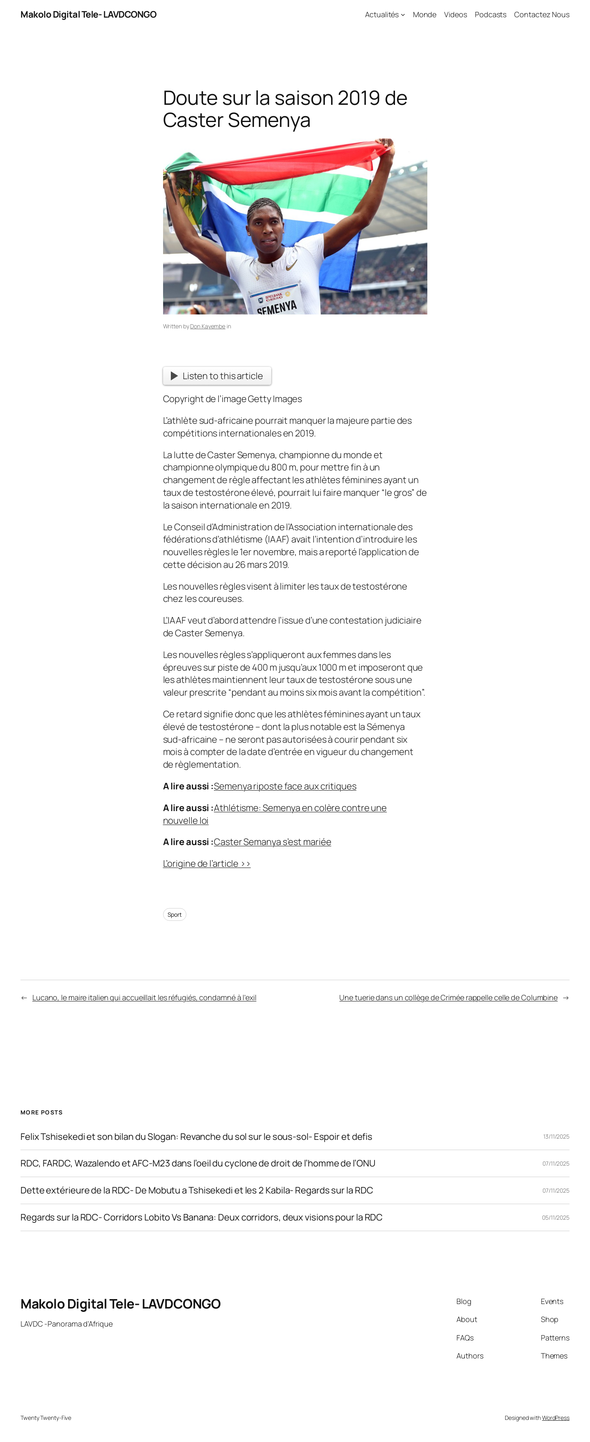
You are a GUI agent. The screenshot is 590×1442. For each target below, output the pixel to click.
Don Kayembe (207, 326)
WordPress (556, 1418)
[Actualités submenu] (403, 14)
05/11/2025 (556, 1217)
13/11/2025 (556, 1136)
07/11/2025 (556, 1163)
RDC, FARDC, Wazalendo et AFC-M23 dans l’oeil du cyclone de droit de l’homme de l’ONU (197, 1163)
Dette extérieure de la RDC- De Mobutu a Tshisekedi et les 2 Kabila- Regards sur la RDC (196, 1190)
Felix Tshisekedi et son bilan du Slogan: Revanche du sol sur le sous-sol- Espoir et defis (196, 1137)
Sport (175, 914)
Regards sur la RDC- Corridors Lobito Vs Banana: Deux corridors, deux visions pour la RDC (201, 1217)
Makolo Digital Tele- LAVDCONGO (88, 14)
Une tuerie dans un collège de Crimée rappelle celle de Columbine (448, 997)
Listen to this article (217, 376)
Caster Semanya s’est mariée (272, 842)
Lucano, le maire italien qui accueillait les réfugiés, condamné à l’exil (144, 997)
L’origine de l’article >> (207, 863)
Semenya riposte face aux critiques (285, 786)
